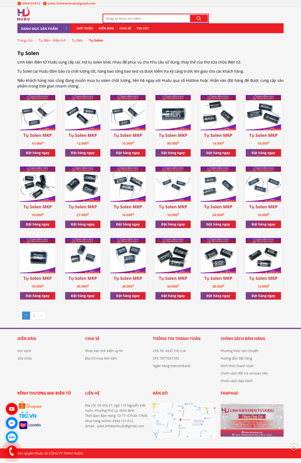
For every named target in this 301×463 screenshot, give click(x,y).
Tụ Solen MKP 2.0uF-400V (83, 140)
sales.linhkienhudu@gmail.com (69, 3)
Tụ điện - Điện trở (52, 45)
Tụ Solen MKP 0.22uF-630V (263, 212)
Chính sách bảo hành (237, 385)
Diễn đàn (106, 33)
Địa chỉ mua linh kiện (101, 363)
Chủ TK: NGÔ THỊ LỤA (169, 355)
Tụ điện (77, 45)
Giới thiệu (84, 33)
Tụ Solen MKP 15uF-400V (173, 283)
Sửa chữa (24, 363)
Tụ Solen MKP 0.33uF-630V (38, 140)
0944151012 (28, 3)
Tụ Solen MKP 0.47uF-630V (173, 212)
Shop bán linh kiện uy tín (104, 355)
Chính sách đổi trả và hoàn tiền (244, 378)
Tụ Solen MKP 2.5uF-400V (263, 140)
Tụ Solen (96, 45)
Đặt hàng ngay (37, 157)
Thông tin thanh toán (177, 343)
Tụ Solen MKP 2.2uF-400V (128, 212)
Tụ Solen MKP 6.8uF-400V (83, 212)
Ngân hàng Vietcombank (171, 370)
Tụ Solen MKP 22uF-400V (38, 283)
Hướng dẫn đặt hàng (236, 363)
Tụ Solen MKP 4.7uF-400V (218, 283)
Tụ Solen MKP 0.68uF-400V (38, 212)
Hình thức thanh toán (237, 370)
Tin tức (143, 33)
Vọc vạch (24, 355)
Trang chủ (25, 45)
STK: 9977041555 (166, 363)
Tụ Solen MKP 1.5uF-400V (263, 283)
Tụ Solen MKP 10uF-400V (83, 283)
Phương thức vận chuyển (240, 355)
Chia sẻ (125, 33)
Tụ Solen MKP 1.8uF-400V (218, 140)
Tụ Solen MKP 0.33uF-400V (128, 140)
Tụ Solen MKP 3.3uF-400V (218, 212)
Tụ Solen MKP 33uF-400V (173, 140)
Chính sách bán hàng (243, 343)
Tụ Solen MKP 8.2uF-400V (128, 283)
